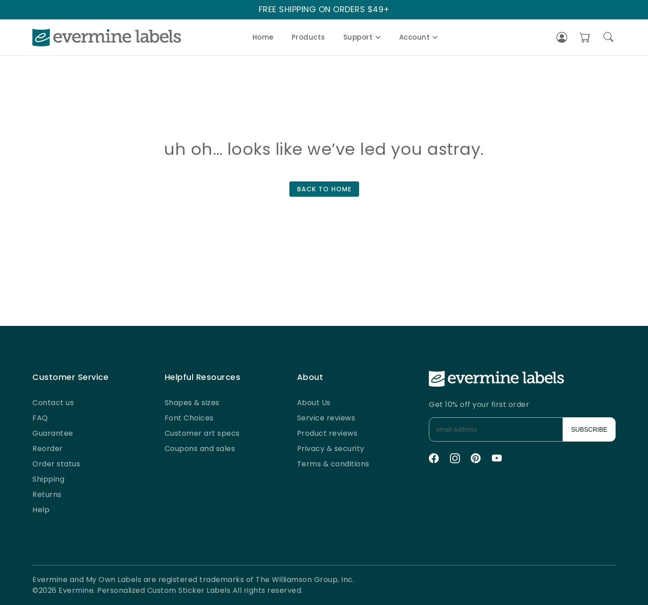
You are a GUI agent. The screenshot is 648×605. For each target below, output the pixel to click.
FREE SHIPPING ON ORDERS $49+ (324, 9)
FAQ (40, 418)
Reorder (47, 448)
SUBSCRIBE (589, 429)
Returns (47, 494)
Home (263, 37)
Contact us (53, 402)
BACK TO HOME (324, 189)
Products (308, 37)
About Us (314, 402)
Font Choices (189, 418)
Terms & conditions (333, 464)
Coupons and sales (200, 448)
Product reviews (327, 433)
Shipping (48, 479)
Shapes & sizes (192, 402)
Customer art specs (202, 433)
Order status (56, 464)
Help (41, 510)
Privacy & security (330, 448)
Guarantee (52, 433)
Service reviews (326, 418)
